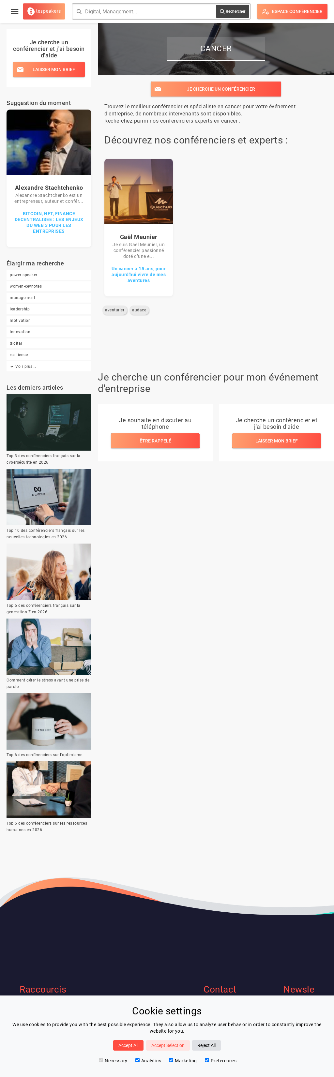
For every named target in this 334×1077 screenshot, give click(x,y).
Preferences (221, 1060)
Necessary (113, 1060)
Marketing (183, 1060)
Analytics (148, 1060)
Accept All (128, 1045)
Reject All (206, 1045)
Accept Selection (168, 1045)
